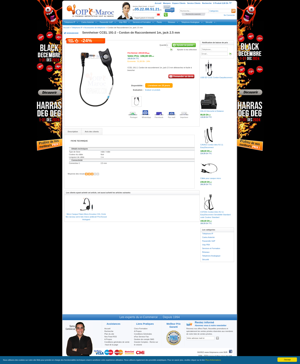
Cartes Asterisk (87, 22)
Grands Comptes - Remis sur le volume (146, 343)
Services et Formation (142, 22)
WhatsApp (146, 117)
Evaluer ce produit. (153, 90)
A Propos (138, 331)
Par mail (171, 117)
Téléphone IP (69, 22)
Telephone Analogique (190, 22)
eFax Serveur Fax (141, 337)
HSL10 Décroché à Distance (212, 111)
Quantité (163, 45)
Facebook (159, 117)
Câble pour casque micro (210, 178)
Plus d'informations (213, 360)
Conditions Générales (143, 334)
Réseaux (171, 22)
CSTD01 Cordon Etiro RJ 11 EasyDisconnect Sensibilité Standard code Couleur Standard (215, 214)
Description (73, 132)
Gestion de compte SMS (144, 339)
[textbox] (194, 11)
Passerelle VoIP (106, 22)
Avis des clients (92, 132)
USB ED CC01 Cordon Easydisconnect (216, 77)
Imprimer (184, 117)
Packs (159, 22)
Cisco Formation (141, 329)
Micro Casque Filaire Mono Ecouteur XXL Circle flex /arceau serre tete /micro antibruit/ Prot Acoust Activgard (86, 216)
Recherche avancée (193, 14)
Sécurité (209, 22)
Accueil (66, 28)
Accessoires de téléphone (94, 28)
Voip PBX (123, 22)
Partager (134, 117)
